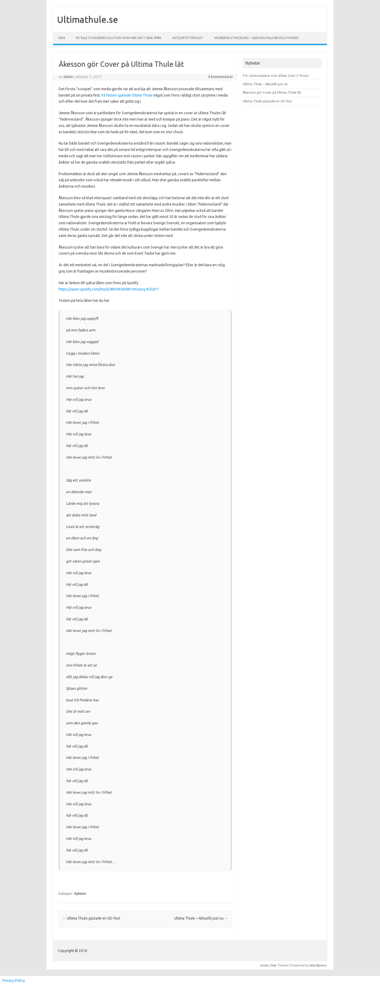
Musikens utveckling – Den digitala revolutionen (256, 38)
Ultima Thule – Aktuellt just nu (201, 918)
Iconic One (268, 965)
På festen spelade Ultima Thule (127, 95)
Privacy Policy (14, 980)
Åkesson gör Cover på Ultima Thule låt (272, 92)
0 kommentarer (220, 77)
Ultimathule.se (87, 19)
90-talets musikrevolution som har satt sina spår (118, 38)
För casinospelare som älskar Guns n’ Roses (276, 75)
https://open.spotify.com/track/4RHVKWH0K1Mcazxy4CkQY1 (109, 289)
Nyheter (80, 893)
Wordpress (318, 965)
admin (68, 77)
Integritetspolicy (188, 38)
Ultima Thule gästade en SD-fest (91, 918)
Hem (61, 38)
